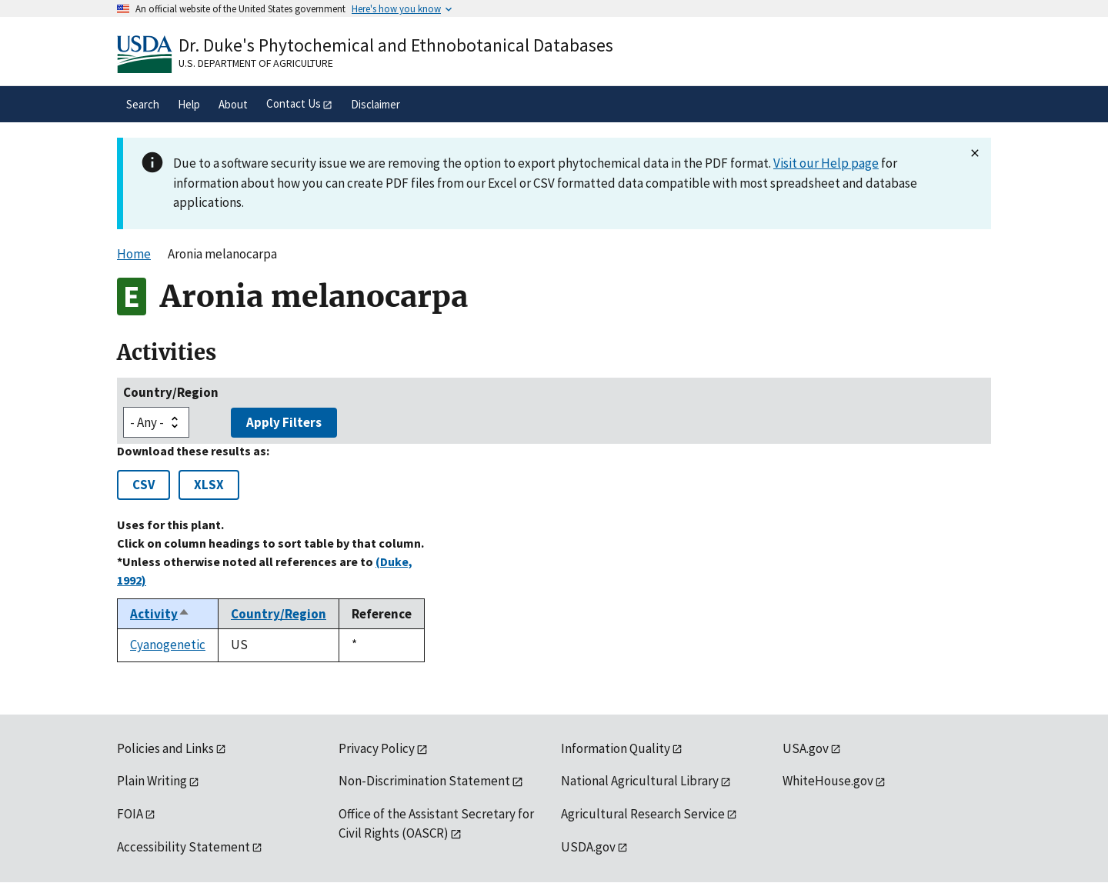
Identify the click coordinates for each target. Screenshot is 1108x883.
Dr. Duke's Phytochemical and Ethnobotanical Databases (396, 45)
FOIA (130, 813)
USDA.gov (588, 846)
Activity (160, 613)
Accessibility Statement (183, 846)
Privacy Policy (377, 748)
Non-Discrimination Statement (424, 780)
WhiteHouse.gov (828, 780)
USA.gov (806, 748)
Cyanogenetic (167, 644)
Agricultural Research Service (643, 813)
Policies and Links (165, 748)
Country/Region (171, 392)
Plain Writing (152, 780)
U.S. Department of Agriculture (256, 63)
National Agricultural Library (640, 780)
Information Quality (615, 748)
